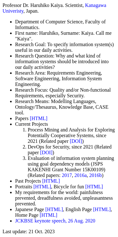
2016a (80, 175)
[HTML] (39, 118)
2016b (95, 175)
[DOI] (76, 141)
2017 (67, 175)
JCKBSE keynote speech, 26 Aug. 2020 (55, 220)
